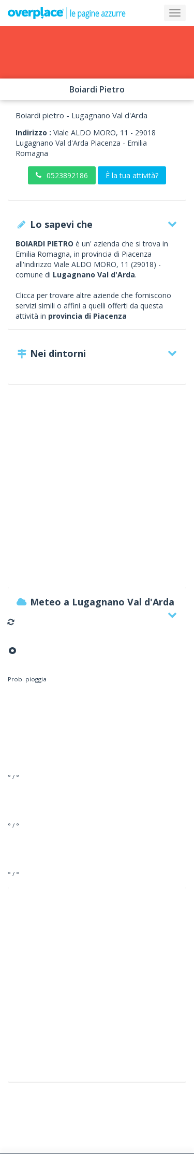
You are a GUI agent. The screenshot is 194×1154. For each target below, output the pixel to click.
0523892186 (62, 175)
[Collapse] (174, 13)
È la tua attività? (132, 175)
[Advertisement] (97, 491)
